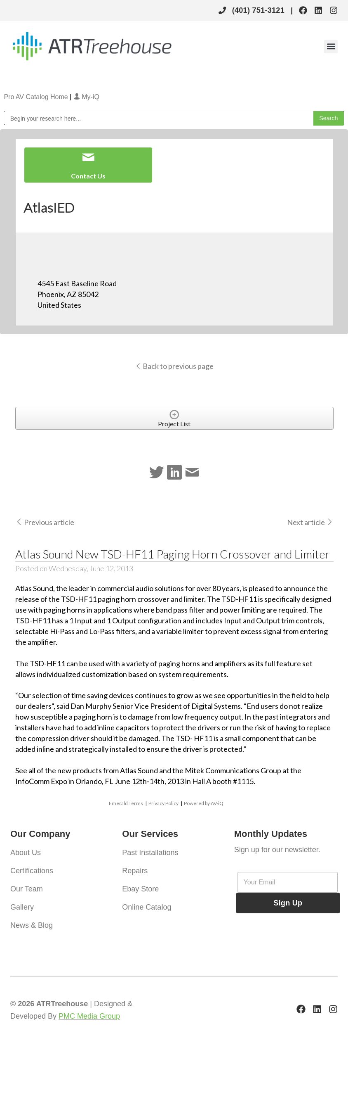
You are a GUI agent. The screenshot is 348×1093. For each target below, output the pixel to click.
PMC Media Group (89, 1016)
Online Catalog (146, 907)
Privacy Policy (163, 803)
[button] (331, 46)
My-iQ (86, 96)
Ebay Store (140, 889)
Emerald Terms (126, 803)
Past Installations (150, 852)
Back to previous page (174, 366)
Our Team (26, 889)
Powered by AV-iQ (203, 803)
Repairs (135, 871)
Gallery (22, 907)
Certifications (31, 871)
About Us (25, 852)
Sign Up (287, 903)
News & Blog (31, 925)
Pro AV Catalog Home (37, 96)
